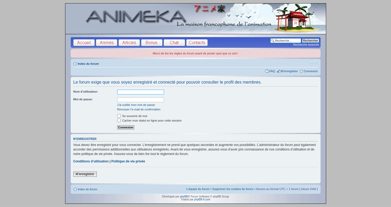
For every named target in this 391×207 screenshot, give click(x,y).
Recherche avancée (306, 44)
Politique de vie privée (128, 161)
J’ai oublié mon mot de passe (136, 104)
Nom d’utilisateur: (85, 91)
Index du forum (88, 63)
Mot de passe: (83, 99)
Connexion (311, 71)
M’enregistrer (289, 71)
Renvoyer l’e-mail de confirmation (139, 109)
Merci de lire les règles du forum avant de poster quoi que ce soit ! (195, 53)
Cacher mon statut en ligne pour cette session (149, 120)
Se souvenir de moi (132, 116)
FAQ (272, 71)
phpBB (184, 196)
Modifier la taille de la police (314, 62)
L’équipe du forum (197, 189)
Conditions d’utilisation (91, 161)
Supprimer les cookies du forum (232, 189)
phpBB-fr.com (202, 199)
